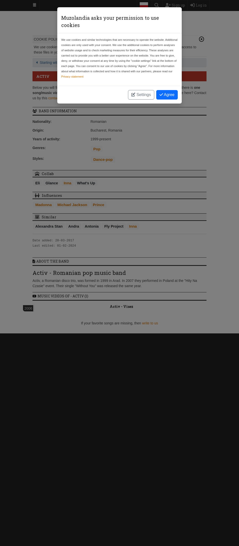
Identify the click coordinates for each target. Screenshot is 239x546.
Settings (141, 95)
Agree (167, 95)
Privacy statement (72, 76)
